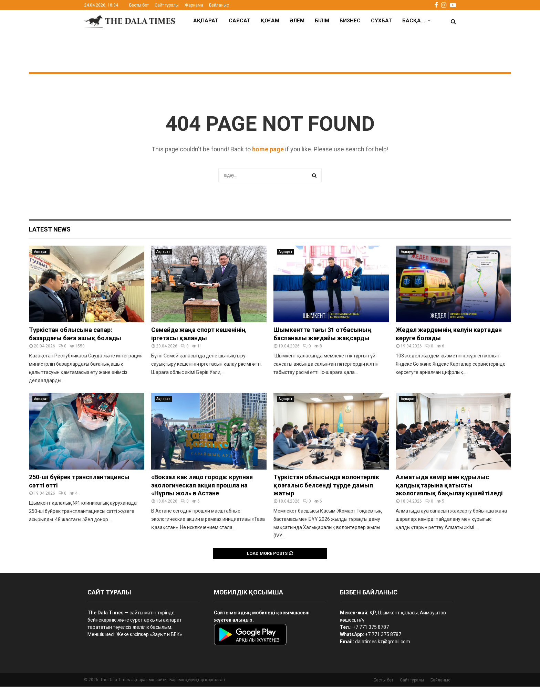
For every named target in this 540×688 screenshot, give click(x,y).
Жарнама (194, 5)
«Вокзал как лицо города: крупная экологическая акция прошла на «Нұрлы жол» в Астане (202, 486)
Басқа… (413, 21)
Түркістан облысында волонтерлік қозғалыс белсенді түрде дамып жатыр (326, 486)
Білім (322, 21)
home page (268, 150)
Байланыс (219, 5)
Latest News (50, 230)
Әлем (297, 21)
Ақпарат (205, 21)
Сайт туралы (167, 5)
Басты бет (139, 5)
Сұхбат (381, 21)
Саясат (239, 21)
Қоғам (270, 21)
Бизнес (350, 21)
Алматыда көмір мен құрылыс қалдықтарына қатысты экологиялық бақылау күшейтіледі (449, 486)
